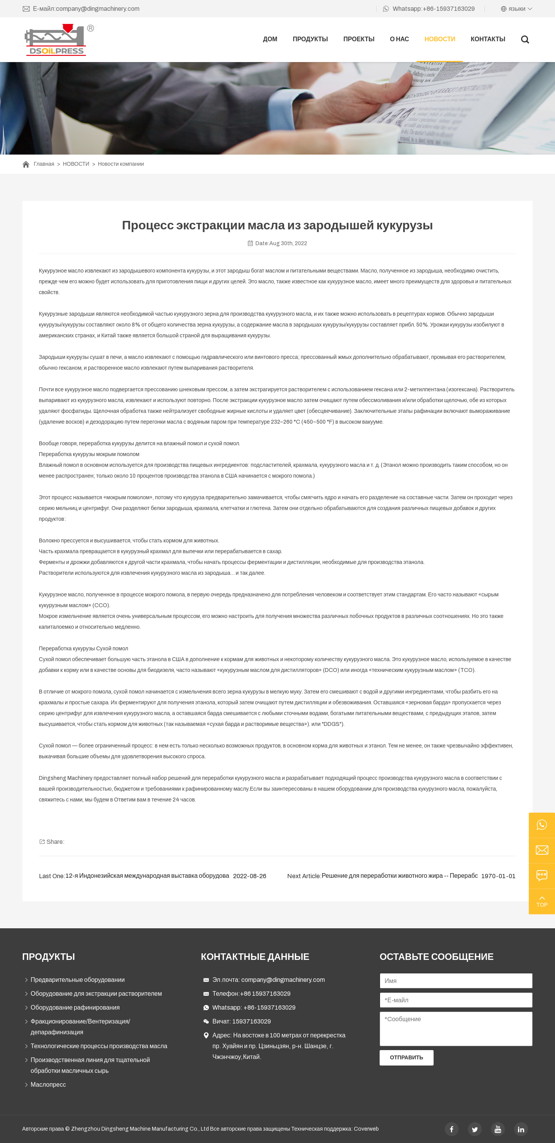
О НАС (399, 39)
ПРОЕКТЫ (359, 39)
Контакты (488, 39)
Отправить (407, 1058)
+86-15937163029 (270, 1007)
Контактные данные (255, 957)
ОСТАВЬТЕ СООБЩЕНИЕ (437, 957)
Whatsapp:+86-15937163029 (428, 9)
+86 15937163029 (265, 993)
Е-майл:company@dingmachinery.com (81, 9)
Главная (44, 164)
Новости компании (121, 164)
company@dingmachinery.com (283, 979)
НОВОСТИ (439, 39)
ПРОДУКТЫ (310, 39)
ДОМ (270, 39)
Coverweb (366, 1129)
